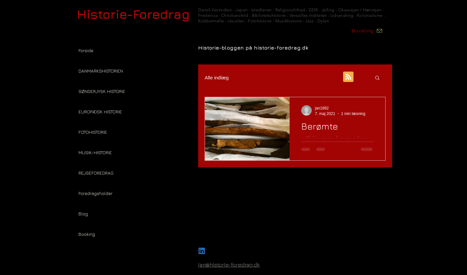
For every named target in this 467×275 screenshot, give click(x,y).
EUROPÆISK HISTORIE (100, 111)
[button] (377, 78)
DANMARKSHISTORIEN (100, 71)
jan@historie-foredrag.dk (229, 264)
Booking (86, 234)
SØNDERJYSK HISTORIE (101, 91)
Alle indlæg (217, 77)
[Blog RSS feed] (348, 77)
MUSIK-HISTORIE (95, 152)
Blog (83, 213)
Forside (85, 50)
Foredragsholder (95, 193)
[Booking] (367, 30)
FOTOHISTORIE (92, 132)
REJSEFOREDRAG (96, 173)
